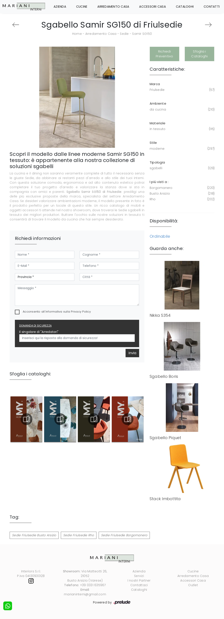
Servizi (139, 576)
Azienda (60, 6)
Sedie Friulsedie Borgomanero (124, 535)
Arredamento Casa (113, 6)
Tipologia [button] (157, 162)
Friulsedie (182, 90)
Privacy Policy (81, 312)
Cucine (82, 6)
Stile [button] (153, 142)
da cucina (182, 109)
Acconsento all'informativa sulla (57, 312)
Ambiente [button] (158, 103)
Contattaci (139, 585)
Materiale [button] (157, 123)
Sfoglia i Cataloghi (199, 54)
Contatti (212, 6)
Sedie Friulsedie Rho (78, 535)
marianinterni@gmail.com (85, 594)
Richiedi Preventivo (164, 54)
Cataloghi (185, 6)
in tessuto (182, 129)
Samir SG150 (142, 34)
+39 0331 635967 (93, 585)
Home (77, 34)
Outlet (193, 585)
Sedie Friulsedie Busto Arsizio (34, 535)
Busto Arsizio (182, 193)
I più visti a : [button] (159, 181)
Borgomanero (182, 188)
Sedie (124, 34)
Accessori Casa (152, 6)
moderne (182, 148)
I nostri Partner (139, 580)
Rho (182, 199)
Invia (132, 352)
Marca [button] (155, 84)
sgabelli (182, 168)
